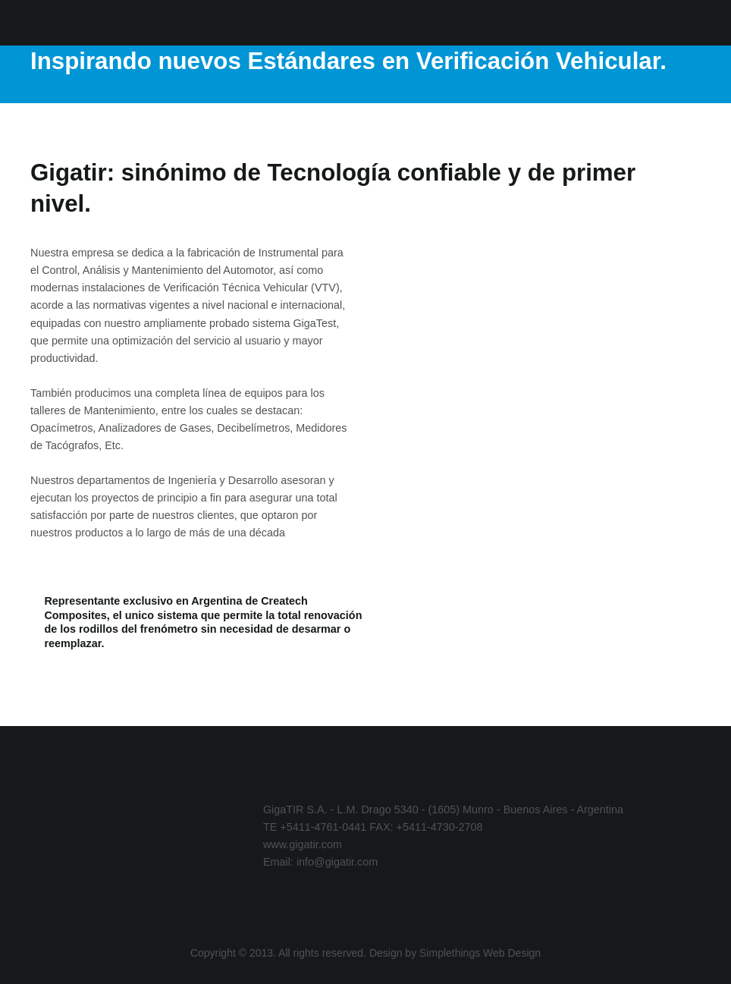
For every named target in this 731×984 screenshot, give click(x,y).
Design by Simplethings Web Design (455, 953)
